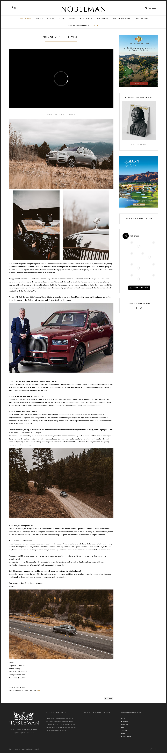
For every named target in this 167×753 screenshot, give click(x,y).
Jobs (122, 727)
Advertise (124, 721)
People (39, 19)
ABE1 (39, 690)
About (123, 718)
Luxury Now (24, 19)
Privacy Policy (126, 736)
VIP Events (102, 19)
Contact (124, 730)
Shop (123, 733)
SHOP (96, 25)
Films (61, 19)
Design (50, 19)
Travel (72, 19)
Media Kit (124, 724)
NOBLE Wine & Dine (122, 19)
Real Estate (142, 19)
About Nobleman (77, 25)
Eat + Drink (86, 19)
